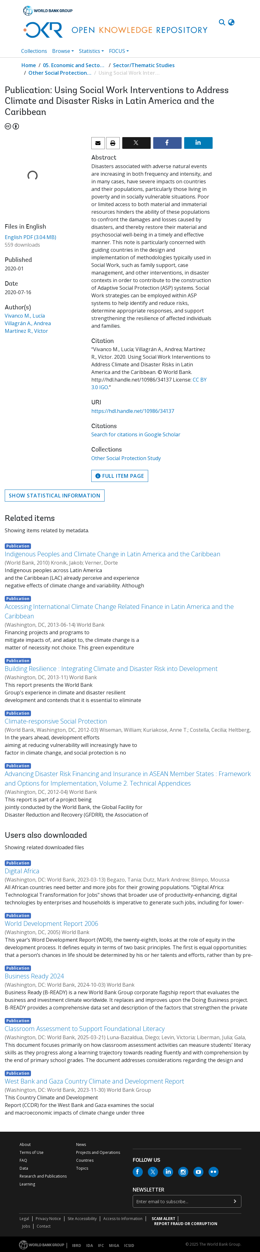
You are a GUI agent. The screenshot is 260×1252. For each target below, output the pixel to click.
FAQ (23, 1160)
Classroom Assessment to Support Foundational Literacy (85, 1028)
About (25, 1144)
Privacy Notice (48, 1218)
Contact (44, 1226)
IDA (89, 1245)
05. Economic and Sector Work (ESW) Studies (74, 65)
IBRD (76, 1245)
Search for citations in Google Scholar (135, 434)
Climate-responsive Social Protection (56, 721)
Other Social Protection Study (60, 72)
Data (24, 1168)
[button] (231, 22)
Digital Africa (22, 871)
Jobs (26, 1226)
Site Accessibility (82, 1218)
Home (28, 65)
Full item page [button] (119, 475)
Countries (85, 1160)
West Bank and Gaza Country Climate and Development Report (94, 1081)
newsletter (148, 1189)
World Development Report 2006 (51, 923)
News (81, 1144)
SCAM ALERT (163, 1218)
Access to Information (122, 1218)
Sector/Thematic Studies (144, 65)
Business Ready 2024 (34, 976)
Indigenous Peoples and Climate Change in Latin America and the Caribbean (113, 554)
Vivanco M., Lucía (25, 315)
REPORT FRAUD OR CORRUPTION (185, 1223)
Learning (27, 1184)
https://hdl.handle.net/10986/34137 (132, 411)
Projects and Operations (98, 1152)
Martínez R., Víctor (26, 330)
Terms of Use (32, 1152)
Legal (24, 1218)
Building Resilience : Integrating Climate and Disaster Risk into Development (111, 668)
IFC (101, 1245)
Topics (82, 1168)
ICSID (129, 1245)
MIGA (114, 1245)
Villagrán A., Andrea (28, 323)
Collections (34, 50)
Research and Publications (43, 1176)
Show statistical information (54, 495)
